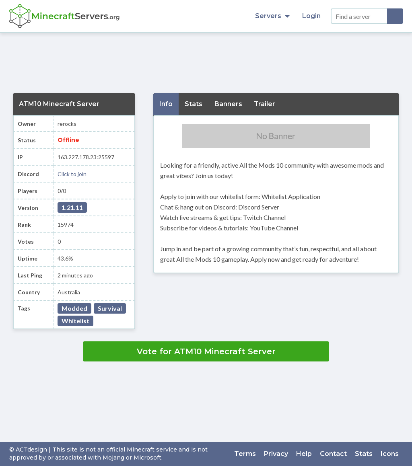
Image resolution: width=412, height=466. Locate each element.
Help (304, 454)
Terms (245, 454)
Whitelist (75, 320)
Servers (272, 16)
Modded (74, 308)
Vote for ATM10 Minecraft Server (206, 351)
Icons (390, 454)
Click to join (72, 173)
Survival (110, 308)
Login (311, 16)
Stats (364, 454)
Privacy (276, 454)
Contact (333, 454)
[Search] (395, 16)
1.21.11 (72, 207)
